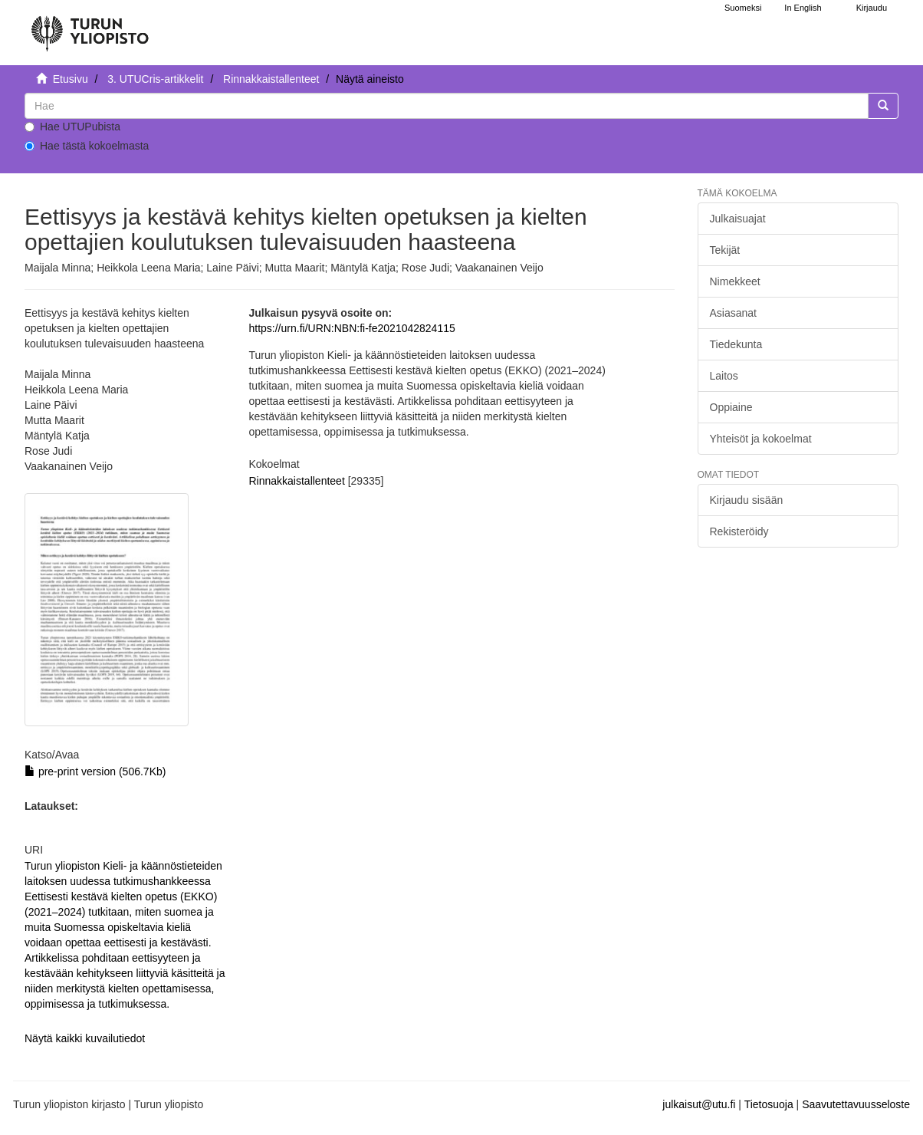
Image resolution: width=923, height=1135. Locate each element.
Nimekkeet (735, 281)
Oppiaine (731, 407)
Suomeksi (742, 7)
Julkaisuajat (738, 218)
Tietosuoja (768, 1104)
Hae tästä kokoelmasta (87, 146)
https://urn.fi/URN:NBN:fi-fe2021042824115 (351, 328)
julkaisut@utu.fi (698, 1104)
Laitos (724, 376)
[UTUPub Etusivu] (89, 27)
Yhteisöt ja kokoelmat (761, 439)
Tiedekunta (736, 344)
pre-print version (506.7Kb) (95, 771)
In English (802, 7)
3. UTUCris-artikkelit (155, 79)
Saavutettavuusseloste (856, 1104)
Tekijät (725, 250)
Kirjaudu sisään (746, 500)
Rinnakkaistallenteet (271, 79)
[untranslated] (447, 106)
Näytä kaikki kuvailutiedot (85, 1038)
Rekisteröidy (739, 531)
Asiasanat (733, 313)
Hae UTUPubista (72, 126)
